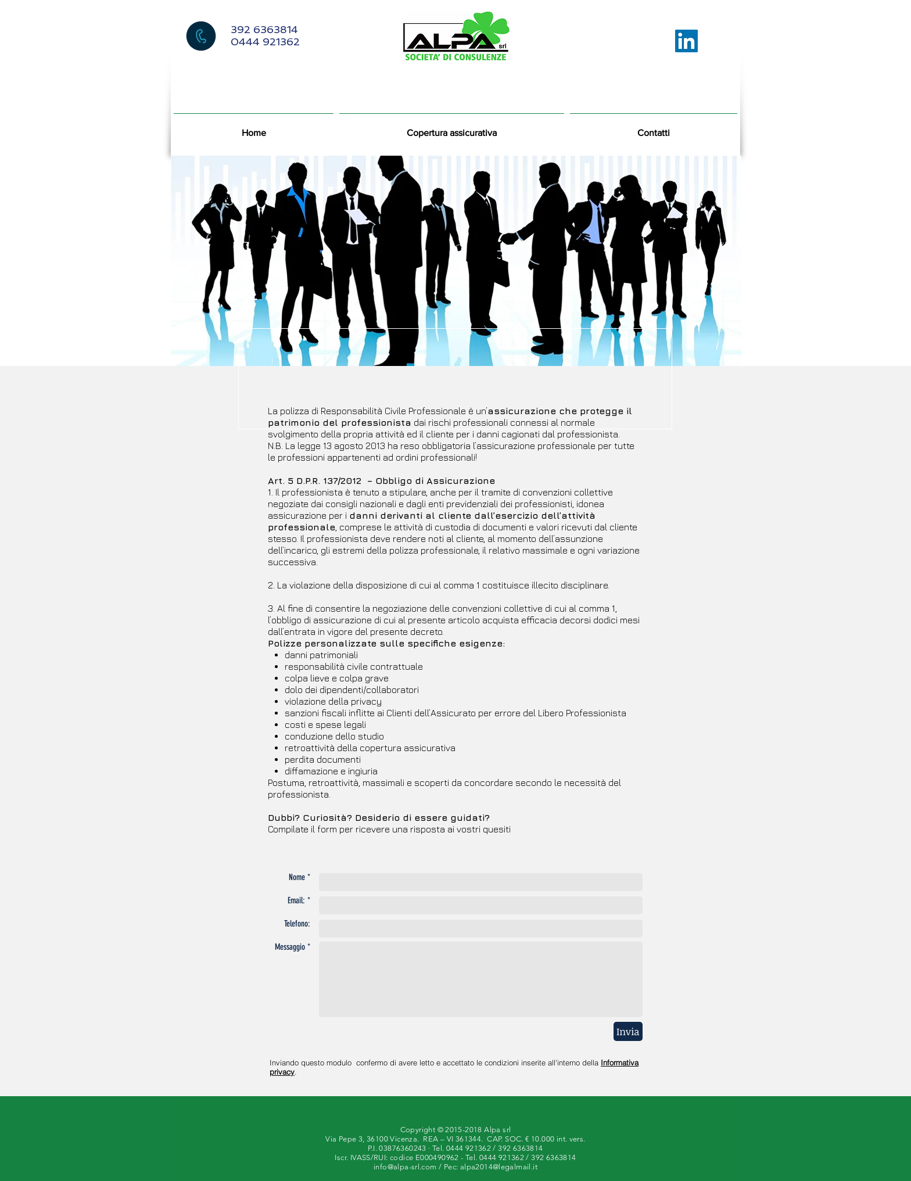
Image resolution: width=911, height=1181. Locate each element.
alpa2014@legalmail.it (498, 1166)
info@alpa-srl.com (405, 1166)
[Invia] (628, 1031)
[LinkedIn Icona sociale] (686, 41)
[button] (451, 127)
